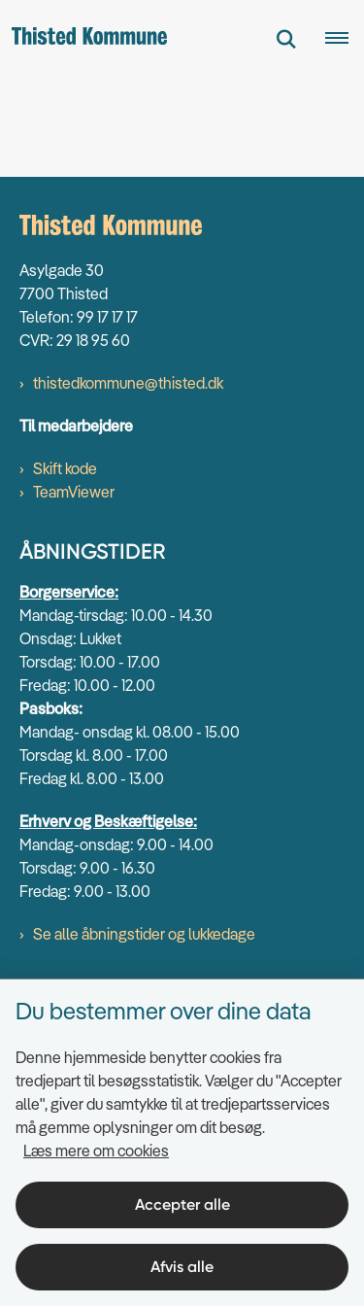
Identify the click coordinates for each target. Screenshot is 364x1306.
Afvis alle (182, 1266)
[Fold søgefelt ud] (286, 39)
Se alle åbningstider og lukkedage (144, 934)
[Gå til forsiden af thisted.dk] (83, 39)
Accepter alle (182, 1204)
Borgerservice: (68, 591)
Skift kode (65, 468)
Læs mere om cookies (96, 1150)
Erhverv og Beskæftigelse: (108, 821)
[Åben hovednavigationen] (344, 38)
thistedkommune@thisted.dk (128, 383)
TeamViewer (74, 491)
